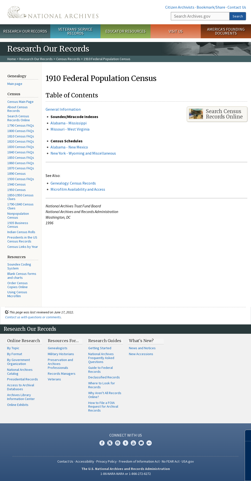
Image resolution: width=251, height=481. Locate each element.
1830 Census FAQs (20, 147)
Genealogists (57, 348)
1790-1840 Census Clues (20, 206)
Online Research (23, 340)
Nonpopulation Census (18, 215)
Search (238, 16)
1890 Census (16, 173)
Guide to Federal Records (100, 369)
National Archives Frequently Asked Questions (101, 358)
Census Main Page (20, 101)
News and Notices (142, 348)
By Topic (13, 348)
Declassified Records (104, 377)
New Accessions (141, 354)
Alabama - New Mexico (69, 147)
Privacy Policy (106, 461)
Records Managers (61, 373)
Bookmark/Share (211, 7)
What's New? (141, 340)
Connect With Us (125, 435)
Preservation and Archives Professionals (60, 364)
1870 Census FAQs (20, 168)
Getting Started (99, 348)
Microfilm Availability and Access (77, 189)
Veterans (54, 379)
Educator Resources (125, 31)
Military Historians (61, 354)
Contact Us (236, 7)
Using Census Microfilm (17, 294)
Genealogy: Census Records (73, 183)
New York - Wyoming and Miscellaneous (83, 153)
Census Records (68, 59)
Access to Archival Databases (20, 387)
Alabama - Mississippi (68, 122)
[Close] (245, 435)
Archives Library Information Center (21, 397)
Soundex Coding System (19, 266)
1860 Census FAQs (20, 163)
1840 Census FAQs (20, 152)
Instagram (118, 443)
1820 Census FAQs (20, 141)
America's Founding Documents (226, 31)
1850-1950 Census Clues (20, 197)
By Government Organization (18, 362)
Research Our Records (25, 31)
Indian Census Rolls (21, 232)
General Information (63, 109)
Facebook (102, 443)
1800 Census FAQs (20, 131)
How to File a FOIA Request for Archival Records (103, 407)
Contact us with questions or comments (33, 317)
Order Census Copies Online (17, 285)
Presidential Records (22, 379)
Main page (14, 83)
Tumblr (125, 443)
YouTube (133, 443)
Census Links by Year (22, 246)
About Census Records (17, 109)
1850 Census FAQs (20, 157)
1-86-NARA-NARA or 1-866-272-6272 (125, 473)
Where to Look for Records (101, 385)
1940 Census (16, 184)
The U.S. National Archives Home (52, 12)
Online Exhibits (17, 404)
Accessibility (84, 461)
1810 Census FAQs (20, 136)
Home (11, 59)
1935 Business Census (17, 225)
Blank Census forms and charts (21, 275)
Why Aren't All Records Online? (104, 395)
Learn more (207, 472)
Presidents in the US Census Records (22, 239)
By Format (14, 354)
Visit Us (176, 31)
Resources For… (63, 340)
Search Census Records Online (18, 118)
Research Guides (104, 340)
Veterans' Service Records (75, 31)
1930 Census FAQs (20, 179)
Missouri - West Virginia (69, 129)
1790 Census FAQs (20, 125)
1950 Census (16, 189)
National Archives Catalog (20, 371)
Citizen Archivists (179, 7)
